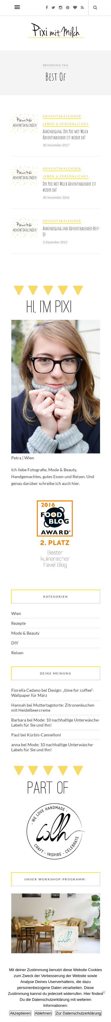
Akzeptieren (20, 1013)
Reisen (17, 652)
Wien (16, 613)
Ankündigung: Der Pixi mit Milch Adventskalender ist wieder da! (65, 134)
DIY (14, 642)
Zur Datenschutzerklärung (78, 1013)
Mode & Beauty (25, 633)
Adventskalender (62, 116)
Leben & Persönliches (66, 124)
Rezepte (18, 623)
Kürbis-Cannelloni (44, 734)
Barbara (18, 719)
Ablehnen (43, 1013)
